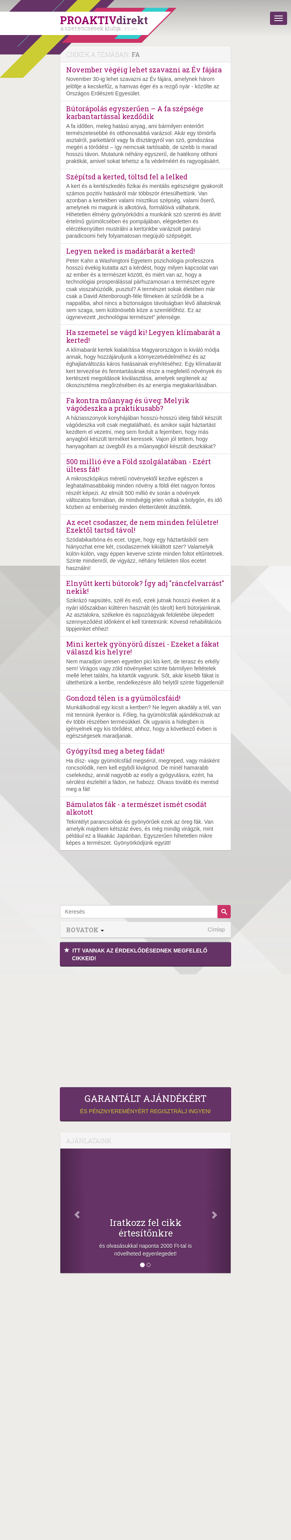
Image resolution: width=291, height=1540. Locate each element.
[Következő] (218, 1211)
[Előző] (73, 1211)
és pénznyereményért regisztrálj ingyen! (145, 1103)
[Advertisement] (145, 1024)
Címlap (216, 929)
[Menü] (278, 18)
